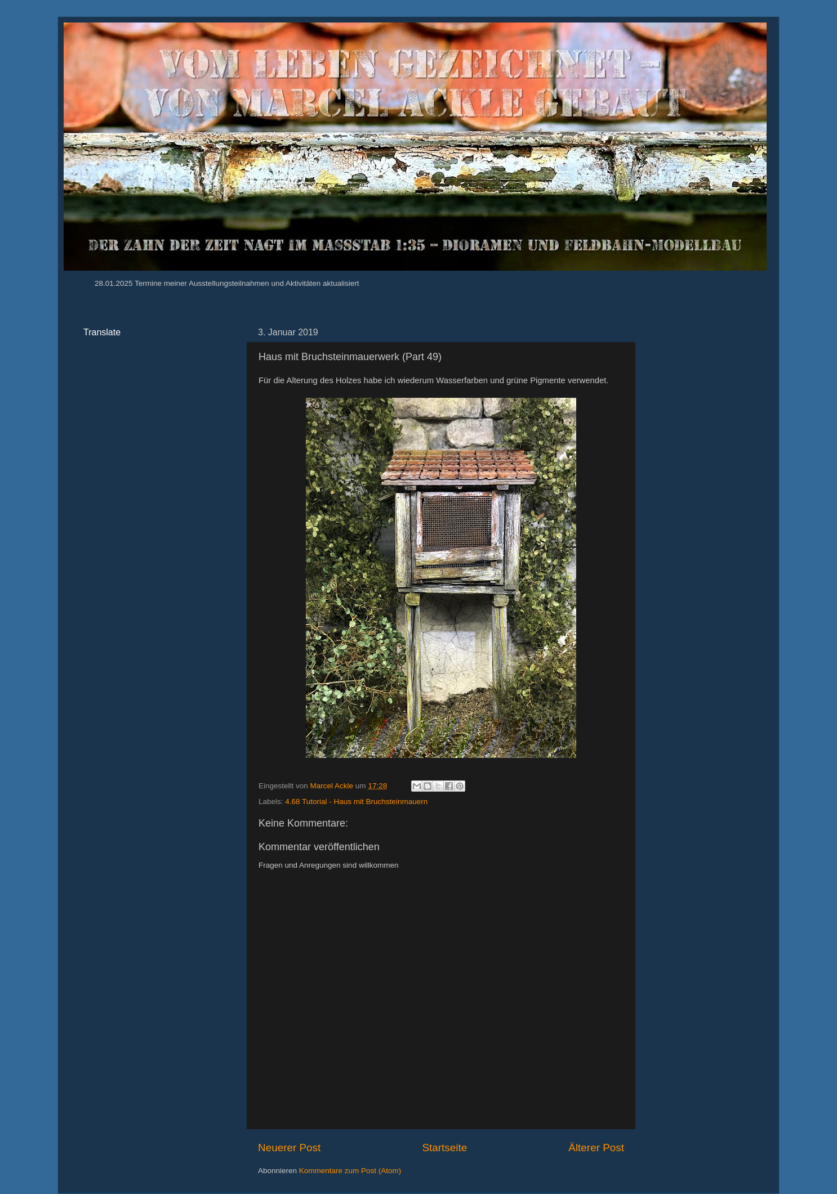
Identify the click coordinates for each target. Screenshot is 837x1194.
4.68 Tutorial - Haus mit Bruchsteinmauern (356, 801)
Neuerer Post (289, 1147)
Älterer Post (596, 1147)
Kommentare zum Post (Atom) (350, 1170)
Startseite (444, 1147)
